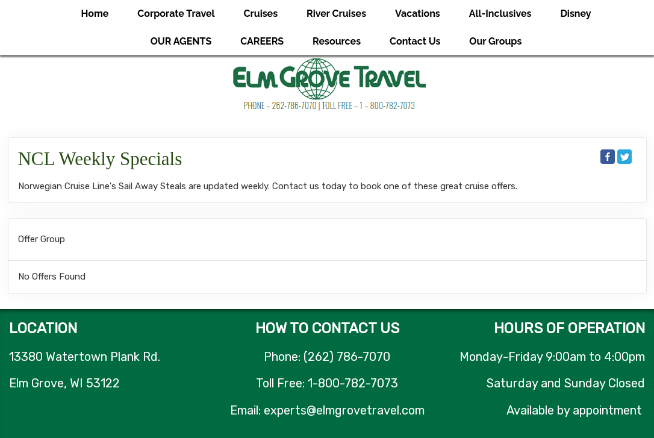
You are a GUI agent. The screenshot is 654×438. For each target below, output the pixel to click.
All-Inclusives (500, 13)
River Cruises (336, 13)
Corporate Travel (175, 13)
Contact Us (415, 41)
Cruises (261, 13)
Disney (575, 13)
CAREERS (262, 41)
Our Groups (495, 41)
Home (94, 13)
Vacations (417, 13)
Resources (337, 41)
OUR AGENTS (181, 41)
